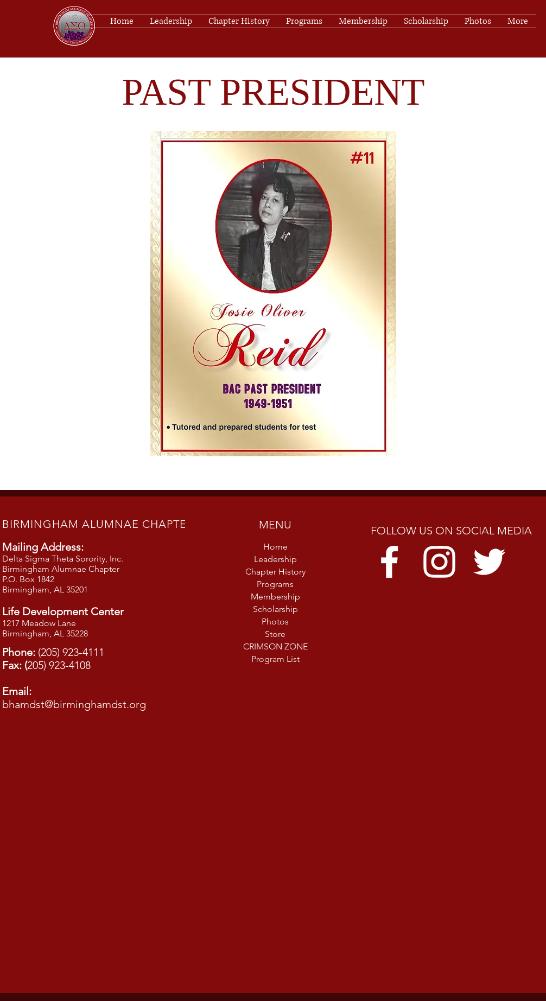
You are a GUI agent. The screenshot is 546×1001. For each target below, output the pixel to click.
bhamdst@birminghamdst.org (74, 704)
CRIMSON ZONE (275, 646)
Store (275, 634)
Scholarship (275, 609)
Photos (275, 621)
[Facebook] (389, 561)
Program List (275, 659)
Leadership (275, 559)
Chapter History (275, 571)
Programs (275, 584)
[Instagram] (439, 561)
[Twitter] (489, 561)
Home (275, 546)
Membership (275, 596)
